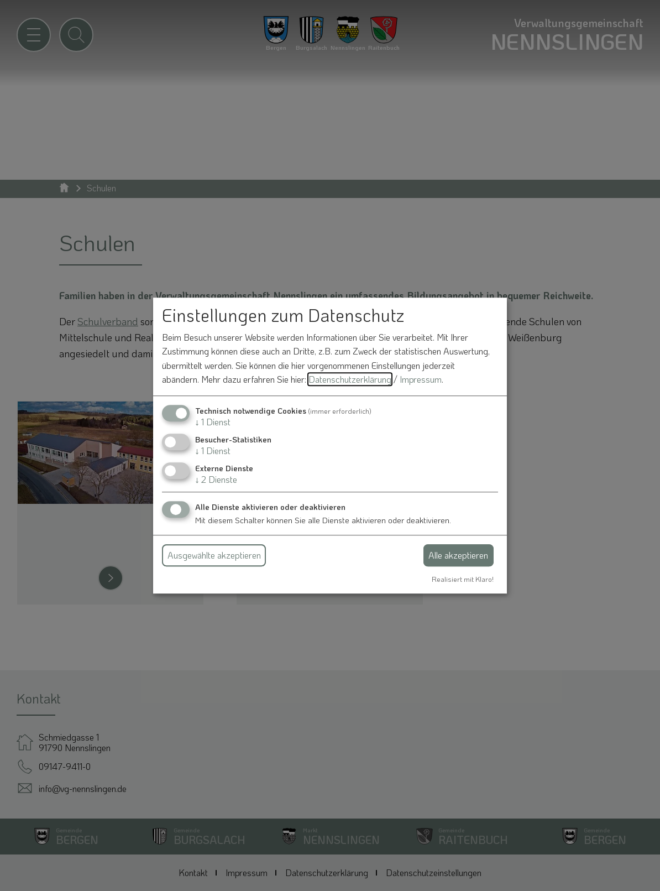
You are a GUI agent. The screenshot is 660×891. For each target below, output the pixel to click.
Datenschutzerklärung (349, 379)
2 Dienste (216, 480)
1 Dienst (213, 422)
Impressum (421, 379)
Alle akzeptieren (458, 555)
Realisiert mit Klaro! (463, 579)
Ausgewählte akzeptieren (214, 555)
